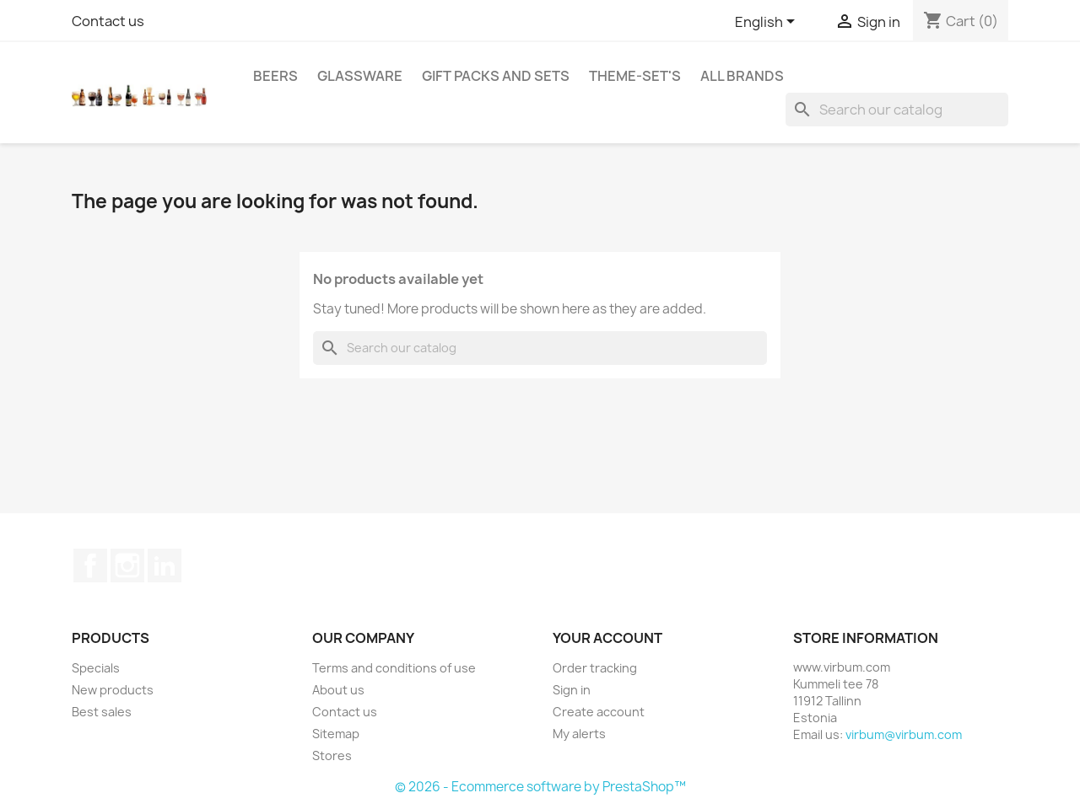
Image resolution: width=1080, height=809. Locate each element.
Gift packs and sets (496, 76)
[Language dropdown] (768, 23)
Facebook (90, 565)
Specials (96, 668)
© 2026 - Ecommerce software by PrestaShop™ (540, 787)
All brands (742, 76)
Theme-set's (635, 76)
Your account (607, 638)
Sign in (572, 690)
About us (338, 690)
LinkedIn (164, 565)
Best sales (102, 712)
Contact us (108, 21)
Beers (275, 76)
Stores (332, 755)
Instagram (127, 565)
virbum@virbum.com (903, 734)
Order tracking (595, 668)
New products (113, 690)
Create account (599, 712)
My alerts (579, 734)
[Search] (897, 109)
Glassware (359, 76)
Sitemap (335, 734)
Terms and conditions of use (394, 668)
